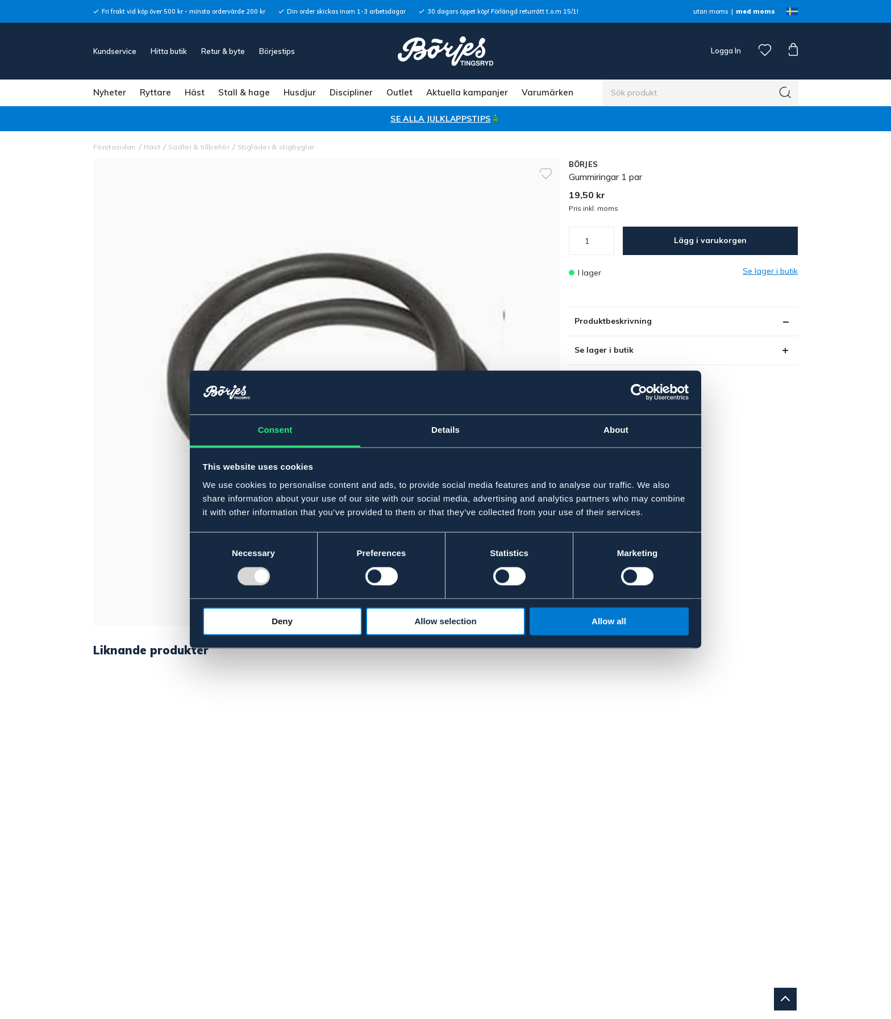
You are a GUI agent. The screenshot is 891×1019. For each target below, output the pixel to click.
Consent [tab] (275, 430)
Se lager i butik (604, 350)
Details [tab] (445, 430)
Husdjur (300, 92)
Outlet (399, 92)
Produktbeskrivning (613, 321)
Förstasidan (114, 147)
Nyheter (109, 92)
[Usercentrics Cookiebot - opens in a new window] (639, 392)
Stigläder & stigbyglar (276, 147)
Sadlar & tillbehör (199, 147)
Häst (195, 92)
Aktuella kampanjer (467, 92)
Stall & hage (244, 92)
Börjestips (277, 51)
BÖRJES (583, 164)
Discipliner (351, 92)
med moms (755, 11)
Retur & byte (223, 51)
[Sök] (785, 93)
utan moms (710, 11)
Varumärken (547, 92)
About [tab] (615, 430)
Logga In (725, 50)
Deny (282, 621)
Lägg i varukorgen (710, 240)
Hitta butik (169, 51)
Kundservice (114, 51)
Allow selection (445, 621)
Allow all (609, 621)
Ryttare (155, 92)
